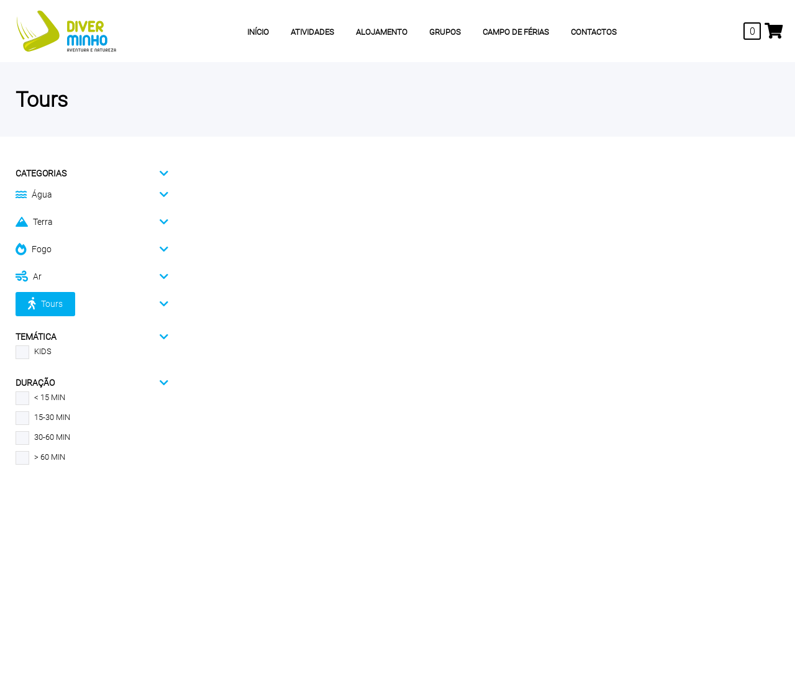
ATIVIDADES (312, 32)
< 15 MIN (40, 397)
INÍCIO (258, 32)
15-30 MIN (43, 417)
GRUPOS (445, 32)
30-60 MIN (43, 437)
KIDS (34, 351)
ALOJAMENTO (381, 32)
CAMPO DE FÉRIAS (516, 32)
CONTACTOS (594, 32)
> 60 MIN (40, 457)
